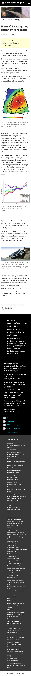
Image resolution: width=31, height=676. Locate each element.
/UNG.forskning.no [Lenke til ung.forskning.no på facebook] (13, 425)
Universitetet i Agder (13, 639)
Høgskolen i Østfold (12, 479)
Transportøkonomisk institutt (15, 635)
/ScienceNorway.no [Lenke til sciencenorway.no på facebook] (13, 428)
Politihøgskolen (11, 596)
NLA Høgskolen (11, 517)
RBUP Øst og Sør (11, 601)
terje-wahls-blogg (8, 305)
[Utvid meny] (29, 3)
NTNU (9, 528)
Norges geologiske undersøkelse (16, 568)
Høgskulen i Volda (12, 482)
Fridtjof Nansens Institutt (14, 470)
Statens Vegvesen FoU (13, 621)
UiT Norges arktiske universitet (15, 637)
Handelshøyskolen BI (13, 472)
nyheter (20, 305)
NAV (8, 503)
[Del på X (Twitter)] (5, 308)
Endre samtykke (12, 433)
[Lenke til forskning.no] (13, 2)
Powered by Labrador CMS (15, 673)
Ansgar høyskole (12, 443)
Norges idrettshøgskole (13, 570)
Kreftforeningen (12, 494)
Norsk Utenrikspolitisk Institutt (15, 580)
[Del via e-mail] (11, 308)
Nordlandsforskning (13, 558)
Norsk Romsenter (12, 577)
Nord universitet (11, 556)
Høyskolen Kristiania (13, 487)
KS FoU (9, 491)
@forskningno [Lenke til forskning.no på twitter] (12, 418)
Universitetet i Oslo (12, 647)
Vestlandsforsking (12, 658)
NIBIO (9, 505)
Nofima (9, 554)
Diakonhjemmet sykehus (14, 452)
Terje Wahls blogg (11, 20)
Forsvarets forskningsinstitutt (15, 465)
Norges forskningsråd (13, 566)
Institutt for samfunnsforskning (16, 489)
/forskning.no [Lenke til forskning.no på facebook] (11, 421)
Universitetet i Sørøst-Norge (15, 651)
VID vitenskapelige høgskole (15, 663)
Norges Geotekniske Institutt (15, 561)
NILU (8, 512)
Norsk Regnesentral (12, 575)
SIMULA (9, 607)
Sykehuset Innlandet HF (14, 628)
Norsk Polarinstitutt (12, 573)
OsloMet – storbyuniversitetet (15, 591)
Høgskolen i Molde (12, 477)
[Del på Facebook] (2, 308)
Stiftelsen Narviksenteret (14, 623)
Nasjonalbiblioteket (12, 530)
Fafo (8, 458)
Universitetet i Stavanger (14, 649)
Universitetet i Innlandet (14, 644)
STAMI (9, 619)
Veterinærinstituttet (12, 660)
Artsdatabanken (11, 449)
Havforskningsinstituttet (14, 475)
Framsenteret (11, 468)
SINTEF (9, 609)
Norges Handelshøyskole (14, 563)
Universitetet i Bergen (13, 642)
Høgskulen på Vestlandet (14, 484)
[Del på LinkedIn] (8, 308)
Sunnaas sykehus (12, 626)
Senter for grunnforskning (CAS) (16, 612)
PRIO (8, 598)
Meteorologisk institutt (13, 500)
